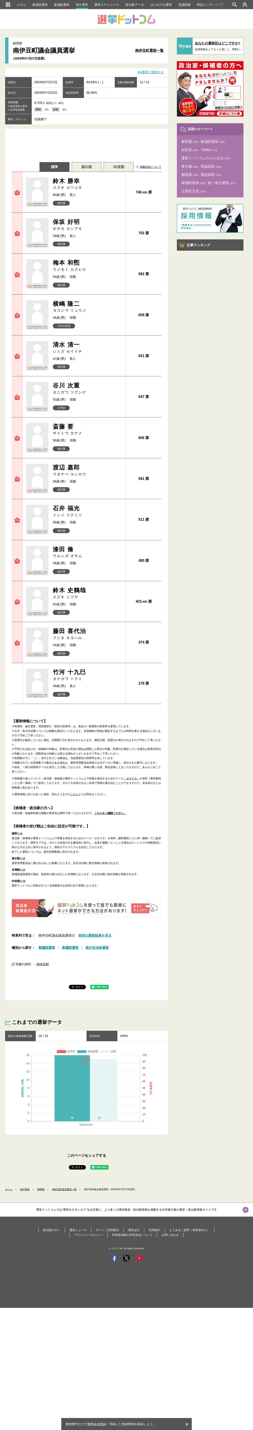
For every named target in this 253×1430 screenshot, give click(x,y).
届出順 (86, 167)
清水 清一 (87, 347)
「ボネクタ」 (132, 778)
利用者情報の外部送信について (132, 1235)
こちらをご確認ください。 (110, 813)
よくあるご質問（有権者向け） (189, 1230)
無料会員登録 (96, 1424)
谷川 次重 (87, 388)
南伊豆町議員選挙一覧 (64, 1189)
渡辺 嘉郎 (87, 470)
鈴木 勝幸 (87, 184)
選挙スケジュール (106, 4)
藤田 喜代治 (87, 634)
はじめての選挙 (161, 4)
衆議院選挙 (40, 4)
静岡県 (41, 1189)
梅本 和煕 (87, 265)
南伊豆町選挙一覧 (149, 50)
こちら (74, 794)
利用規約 (154, 1230)
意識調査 (184, 4)
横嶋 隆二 (87, 306)
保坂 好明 (87, 224)
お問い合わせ (170, 1235)
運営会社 (134, 1230)
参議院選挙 (61, 4)
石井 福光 (87, 511)
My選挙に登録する (151, 72)
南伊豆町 (43, 964)
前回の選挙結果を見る (95, 935)
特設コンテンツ (210, 4)
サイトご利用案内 (107, 1230)
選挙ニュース (78, 1230)
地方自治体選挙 (97, 947)
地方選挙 (82, 4)
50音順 (118, 167)
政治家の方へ (51, 1230)
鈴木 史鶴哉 (87, 593)
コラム (21, 4)
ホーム (8, 1189)
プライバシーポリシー (88, 1235)
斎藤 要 (87, 429)
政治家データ (134, 4)
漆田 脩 (87, 552)
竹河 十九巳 (87, 675)
